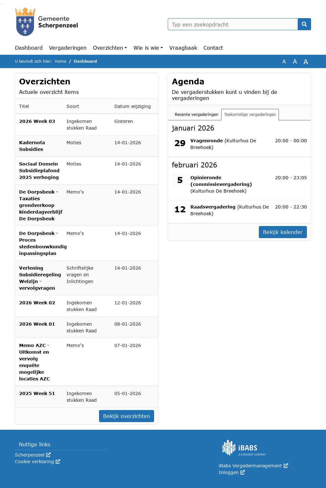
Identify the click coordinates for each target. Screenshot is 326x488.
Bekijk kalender (283, 232)
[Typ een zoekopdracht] (239, 24)
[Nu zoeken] (304, 24)
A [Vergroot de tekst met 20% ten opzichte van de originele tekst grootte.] (295, 61)
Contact (213, 48)
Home (60, 61)
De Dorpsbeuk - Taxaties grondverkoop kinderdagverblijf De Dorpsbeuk (40, 205)
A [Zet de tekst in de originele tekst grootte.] (284, 61)
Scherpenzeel (33, 454)
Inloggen (232, 472)
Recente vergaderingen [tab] (196, 114)
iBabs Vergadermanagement (253, 465)
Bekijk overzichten (126, 416)
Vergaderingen (68, 48)
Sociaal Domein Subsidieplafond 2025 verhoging (39, 170)
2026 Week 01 (37, 324)
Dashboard (29, 48)
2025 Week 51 (37, 393)
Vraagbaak (183, 48)
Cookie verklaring (37, 461)
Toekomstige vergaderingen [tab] (250, 114)
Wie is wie (146, 48)
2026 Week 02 (37, 302)
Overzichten (108, 48)
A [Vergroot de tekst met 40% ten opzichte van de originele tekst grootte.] (305, 61)
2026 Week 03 (37, 121)
